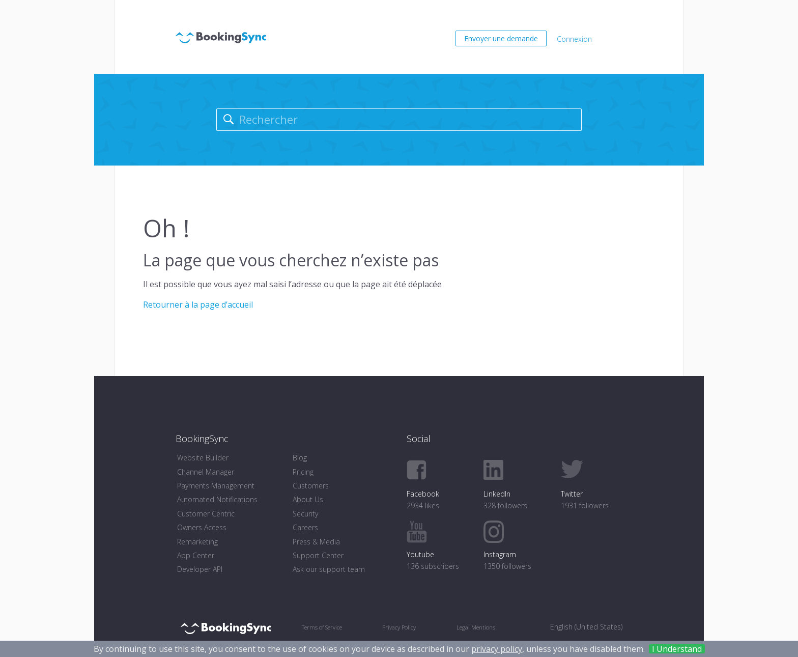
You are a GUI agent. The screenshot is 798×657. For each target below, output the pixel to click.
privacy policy (496, 648)
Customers (311, 485)
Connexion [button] (574, 39)
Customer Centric (206, 513)
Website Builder (203, 457)
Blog (300, 457)
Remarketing (197, 541)
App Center (195, 555)
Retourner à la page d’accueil (198, 304)
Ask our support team (329, 569)
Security (305, 513)
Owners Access (201, 527)
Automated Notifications (217, 499)
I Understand (677, 648)
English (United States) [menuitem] (586, 627)
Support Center (318, 555)
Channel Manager (205, 472)
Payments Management (215, 485)
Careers (305, 527)
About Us (308, 499)
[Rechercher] (399, 119)
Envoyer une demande (501, 38)
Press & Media (316, 541)
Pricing (303, 472)
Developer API (199, 569)
